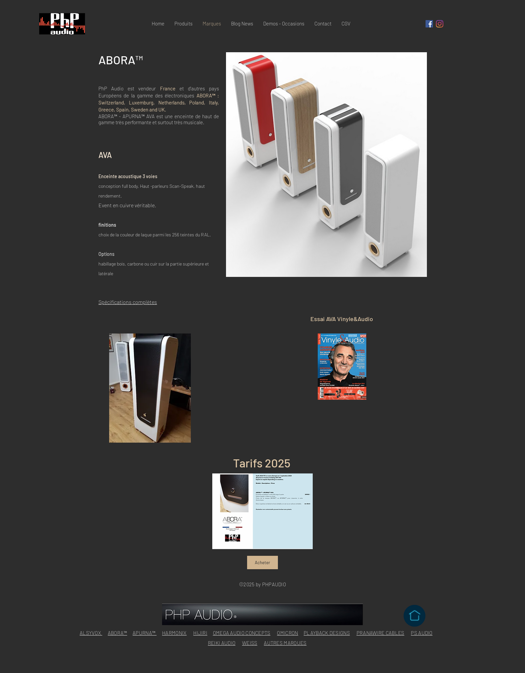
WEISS (249, 643)
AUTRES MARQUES (285, 643)
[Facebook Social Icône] (429, 23)
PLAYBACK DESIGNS (327, 633)
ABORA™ (117, 633)
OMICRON (287, 633)
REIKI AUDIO (221, 643)
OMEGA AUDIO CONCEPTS (242, 633)
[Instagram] (439, 23)
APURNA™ (144, 633)
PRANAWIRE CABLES (380, 633)
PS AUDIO (421, 633)
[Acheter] (262, 562)
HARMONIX (174, 633)
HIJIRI (200, 633)
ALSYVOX (91, 633)
